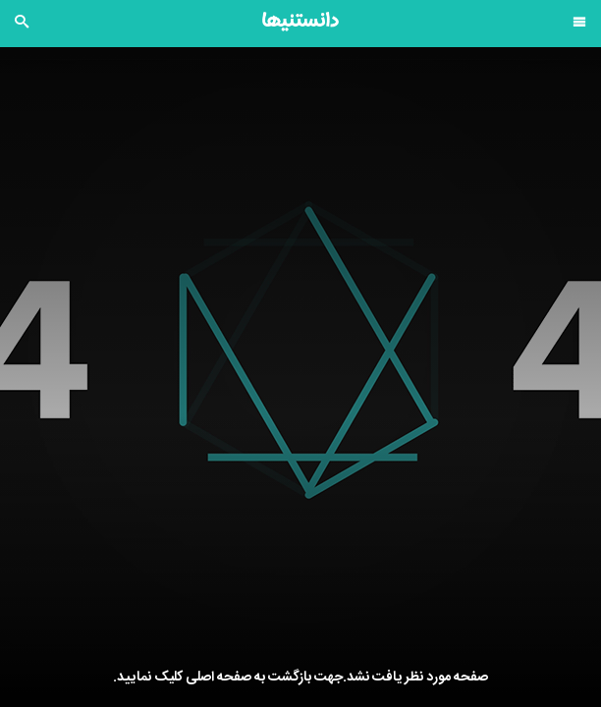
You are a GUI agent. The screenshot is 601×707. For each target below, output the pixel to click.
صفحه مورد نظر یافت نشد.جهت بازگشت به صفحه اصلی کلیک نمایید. (300, 677)
